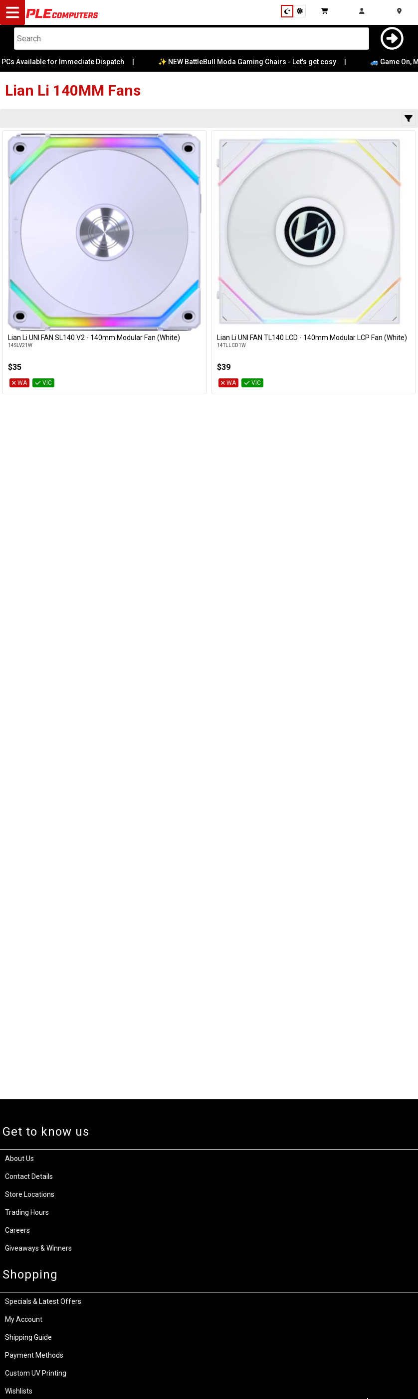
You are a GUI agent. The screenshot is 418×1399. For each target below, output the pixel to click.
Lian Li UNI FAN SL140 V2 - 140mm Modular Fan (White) (94, 338)
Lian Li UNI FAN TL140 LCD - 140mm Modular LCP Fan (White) (312, 338)
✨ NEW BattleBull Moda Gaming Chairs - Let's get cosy (254, 62)
